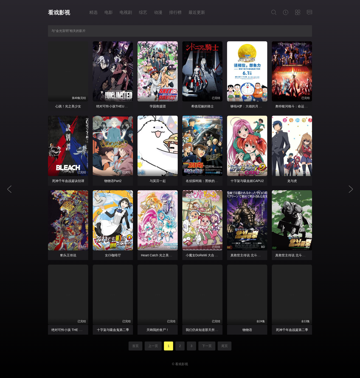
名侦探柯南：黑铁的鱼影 (203, 181)
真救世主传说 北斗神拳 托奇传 (297, 255)
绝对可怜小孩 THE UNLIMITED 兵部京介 (80, 330)
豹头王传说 (68, 255)
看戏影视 (59, 12)
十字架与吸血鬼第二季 (113, 330)
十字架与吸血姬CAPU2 (247, 181)
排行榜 (175, 12)
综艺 (143, 12)
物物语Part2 (112, 181)
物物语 (247, 330)
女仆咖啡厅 (113, 255)
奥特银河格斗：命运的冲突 (294, 106)
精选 (93, 12)
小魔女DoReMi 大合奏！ (203, 255)
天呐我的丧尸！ (157, 330)
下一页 (207, 346)
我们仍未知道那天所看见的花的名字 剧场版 (217, 330)
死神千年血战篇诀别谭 (68, 181)
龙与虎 (292, 181)
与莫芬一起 (158, 181)
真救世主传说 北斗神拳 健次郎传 (254, 255)
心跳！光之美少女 (68, 106)
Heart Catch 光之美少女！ (159, 255)
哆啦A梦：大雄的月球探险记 (251, 106)
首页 (135, 346)
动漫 (158, 12)
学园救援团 (158, 106)
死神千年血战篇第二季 (292, 330)
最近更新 (196, 12)
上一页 (153, 346)
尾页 (224, 346)
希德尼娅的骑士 (202, 106)
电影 (108, 12)
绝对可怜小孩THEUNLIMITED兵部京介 (124, 106)
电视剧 (126, 12)
